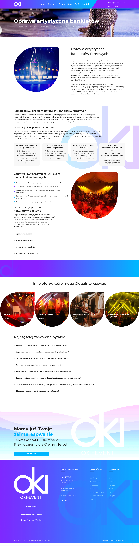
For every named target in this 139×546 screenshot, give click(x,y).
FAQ (110, 495)
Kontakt (112, 488)
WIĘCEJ (6, 320)
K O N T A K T (31, 456)
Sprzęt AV (94, 492)
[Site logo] (18, 5)
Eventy (93, 503)
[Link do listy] (116, 4)
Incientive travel (96, 499)
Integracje (94, 488)
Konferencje (95, 484)
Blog (111, 492)
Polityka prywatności (114, 500)
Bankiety (93, 481)
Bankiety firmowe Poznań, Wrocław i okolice (49, 28)
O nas (111, 481)
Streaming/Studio (97, 495)
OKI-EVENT (24, 543)
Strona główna (19, 28)
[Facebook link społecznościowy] (63, 503)
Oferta (28, 28)
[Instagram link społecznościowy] (66, 503)
